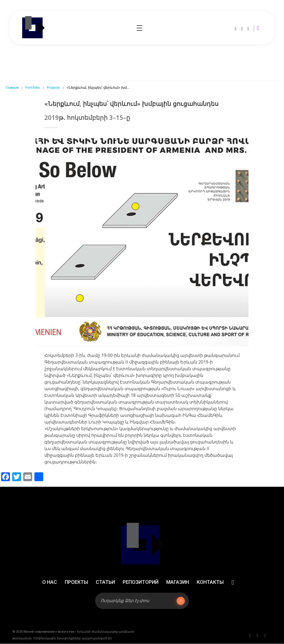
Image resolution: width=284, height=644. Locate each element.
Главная (12, 87)
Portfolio (33, 87)
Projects (53, 87)
